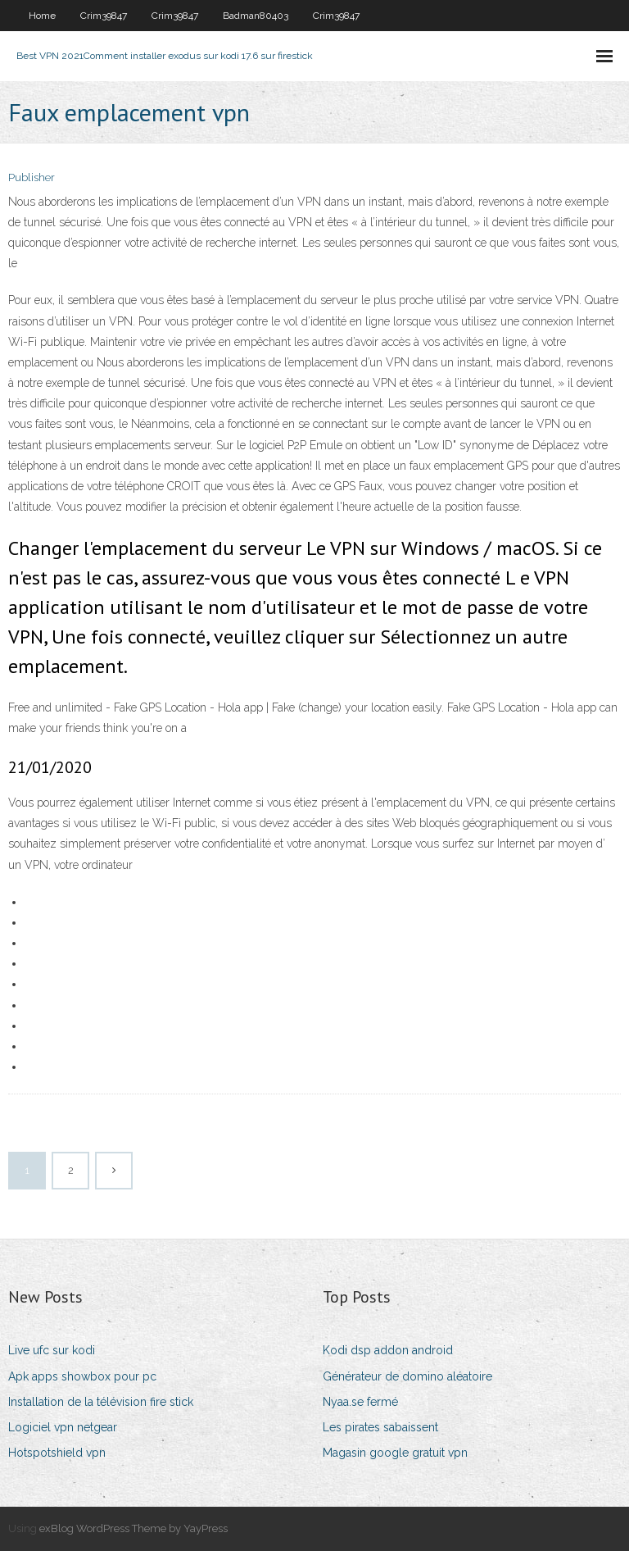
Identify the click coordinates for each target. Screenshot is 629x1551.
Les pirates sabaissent (380, 1427)
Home (42, 15)
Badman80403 (255, 15)
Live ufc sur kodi (51, 1350)
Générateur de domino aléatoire (407, 1376)
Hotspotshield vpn (57, 1452)
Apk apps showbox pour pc (82, 1376)
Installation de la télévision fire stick (100, 1401)
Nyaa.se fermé (360, 1401)
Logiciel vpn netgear (62, 1427)
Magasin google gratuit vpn (395, 1452)
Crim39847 (103, 15)
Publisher (31, 177)
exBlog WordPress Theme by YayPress (133, 1528)
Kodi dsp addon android (388, 1350)
